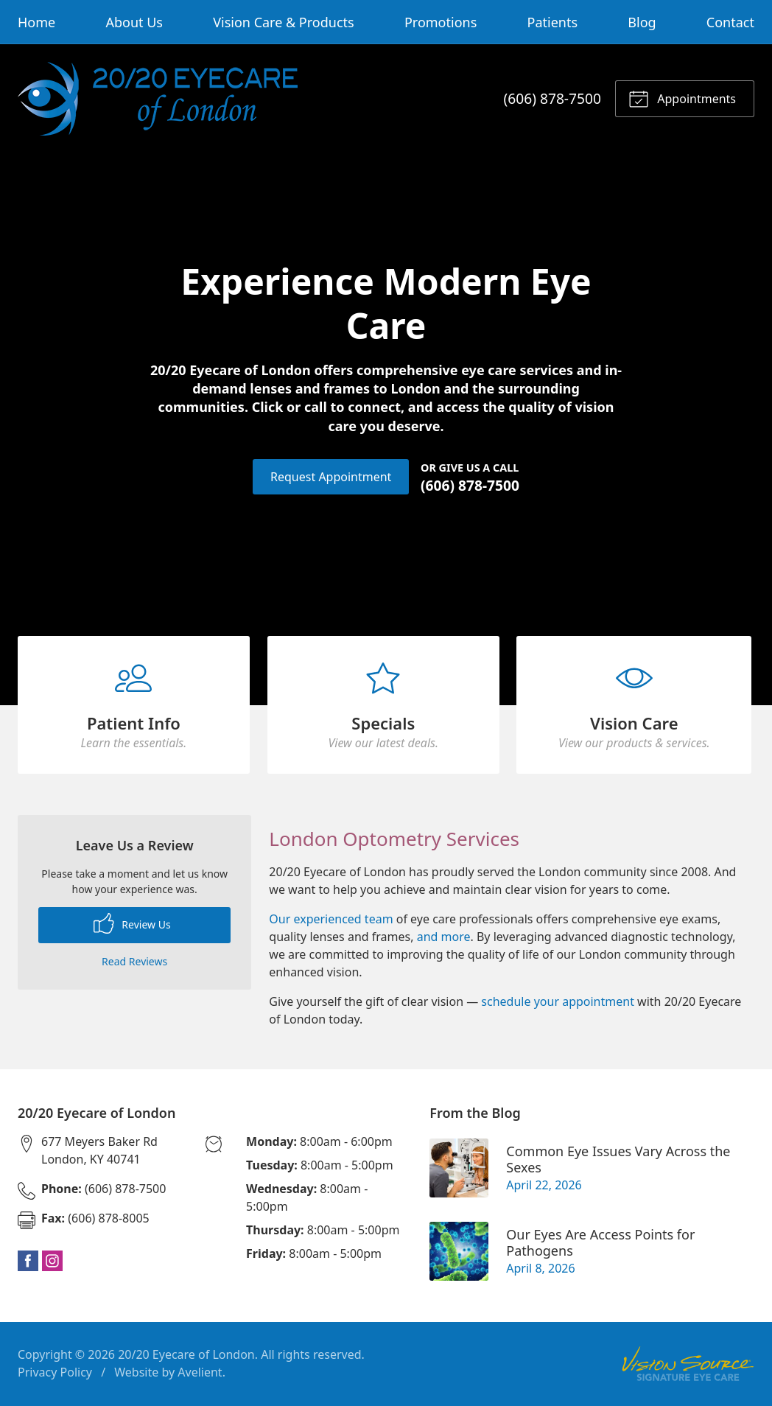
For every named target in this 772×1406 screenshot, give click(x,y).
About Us (134, 22)
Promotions (440, 22)
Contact (730, 22)
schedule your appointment (557, 1003)
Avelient (200, 1373)
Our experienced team (331, 920)
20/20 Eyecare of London (186, 1356)
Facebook (28, 1262)
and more (444, 938)
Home (36, 22)
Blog (642, 22)
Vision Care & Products (283, 22)
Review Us (132, 924)
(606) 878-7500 (552, 98)
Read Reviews (134, 963)
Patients (552, 22)
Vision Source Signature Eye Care (688, 1365)
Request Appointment (330, 477)
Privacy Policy (55, 1373)
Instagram (52, 1262)
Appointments (682, 98)
